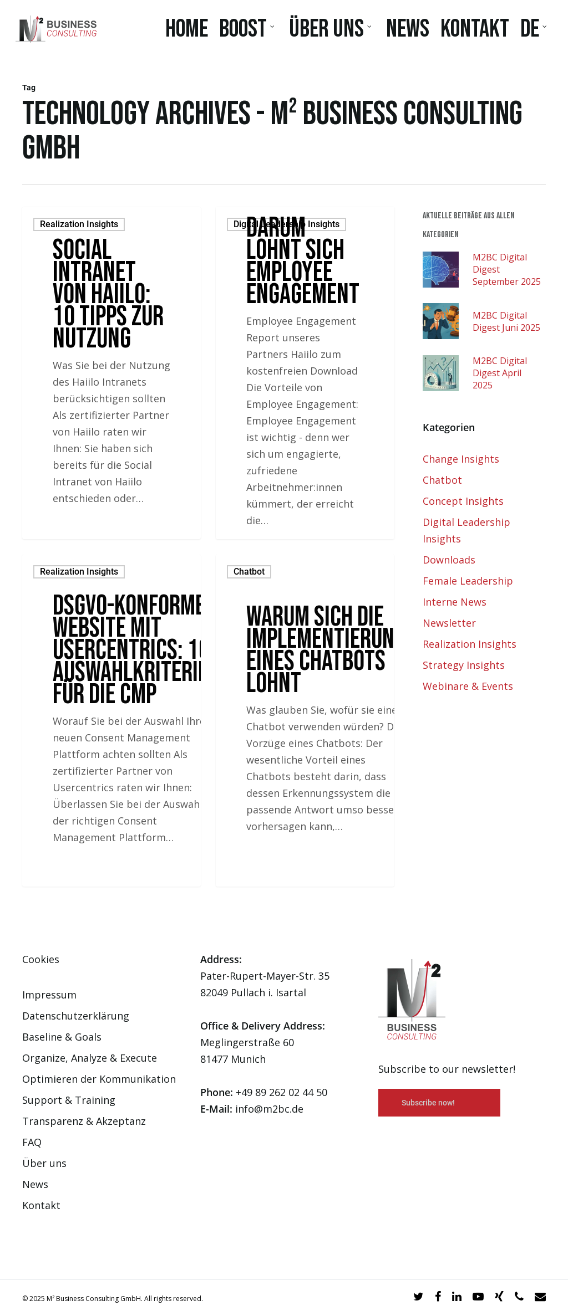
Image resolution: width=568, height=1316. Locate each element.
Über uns (44, 1163)
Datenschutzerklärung (75, 1015)
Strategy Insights (464, 665)
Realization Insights (79, 224)
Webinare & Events (468, 686)
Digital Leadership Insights (286, 224)
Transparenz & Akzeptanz (84, 1121)
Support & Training (68, 1100)
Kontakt (41, 1205)
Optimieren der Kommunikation (99, 1078)
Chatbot (249, 571)
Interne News (454, 601)
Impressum (49, 994)
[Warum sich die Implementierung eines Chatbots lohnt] (305, 720)
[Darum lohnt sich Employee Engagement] (305, 373)
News (35, 1184)
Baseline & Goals (62, 1036)
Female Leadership (468, 580)
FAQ (32, 1142)
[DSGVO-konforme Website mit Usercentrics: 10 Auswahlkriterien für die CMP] (111, 720)
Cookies (40, 959)
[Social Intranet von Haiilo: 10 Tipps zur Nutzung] (111, 373)
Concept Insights (463, 501)
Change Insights (461, 458)
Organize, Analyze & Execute (89, 1057)
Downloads (449, 559)
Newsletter (449, 622)
